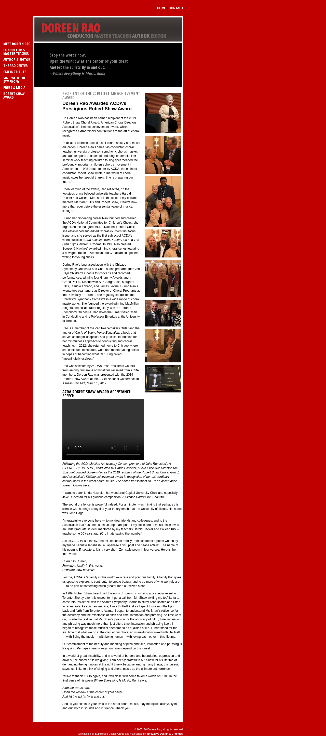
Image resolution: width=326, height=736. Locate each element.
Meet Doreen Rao (17, 43)
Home (161, 8)
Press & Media (14, 87)
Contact (176, 8)
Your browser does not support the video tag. (103, 429)
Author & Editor (16, 59)
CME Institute (14, 71)
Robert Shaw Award (13, 95)
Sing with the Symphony (14, 79)
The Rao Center (15, 65)
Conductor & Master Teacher (16, 51)
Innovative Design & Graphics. (165, 733)
